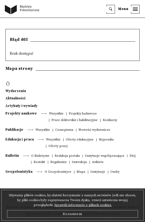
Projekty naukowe (21, 113)
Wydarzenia (15, 91)
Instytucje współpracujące (104, 156)
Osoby (115, 172)
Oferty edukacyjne (80, 139)
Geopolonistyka (18, 171)
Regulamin (58, 162)
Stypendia (106, 139)
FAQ (133, 156)
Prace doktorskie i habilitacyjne (74, 120)
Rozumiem (72, 214)
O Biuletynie (40, 156)
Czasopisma (64, 130)
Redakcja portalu (67, 156)
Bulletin (12, 156)
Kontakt (39, 162)
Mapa (81, 172)
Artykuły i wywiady (21, 106)
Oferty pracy (58, 146)
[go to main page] (23, 10)
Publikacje (14, 130)
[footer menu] (8, 83)
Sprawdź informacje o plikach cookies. (83, 205)
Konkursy (110, 120)
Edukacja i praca (19, 139)
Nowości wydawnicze (94, 130)
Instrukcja (79, 162)
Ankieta (97, 162)
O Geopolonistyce (58, 172)
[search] (110, 9)
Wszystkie (56, 113)
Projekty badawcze (83, 113)
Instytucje (97, 172)
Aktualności (15, 98)
